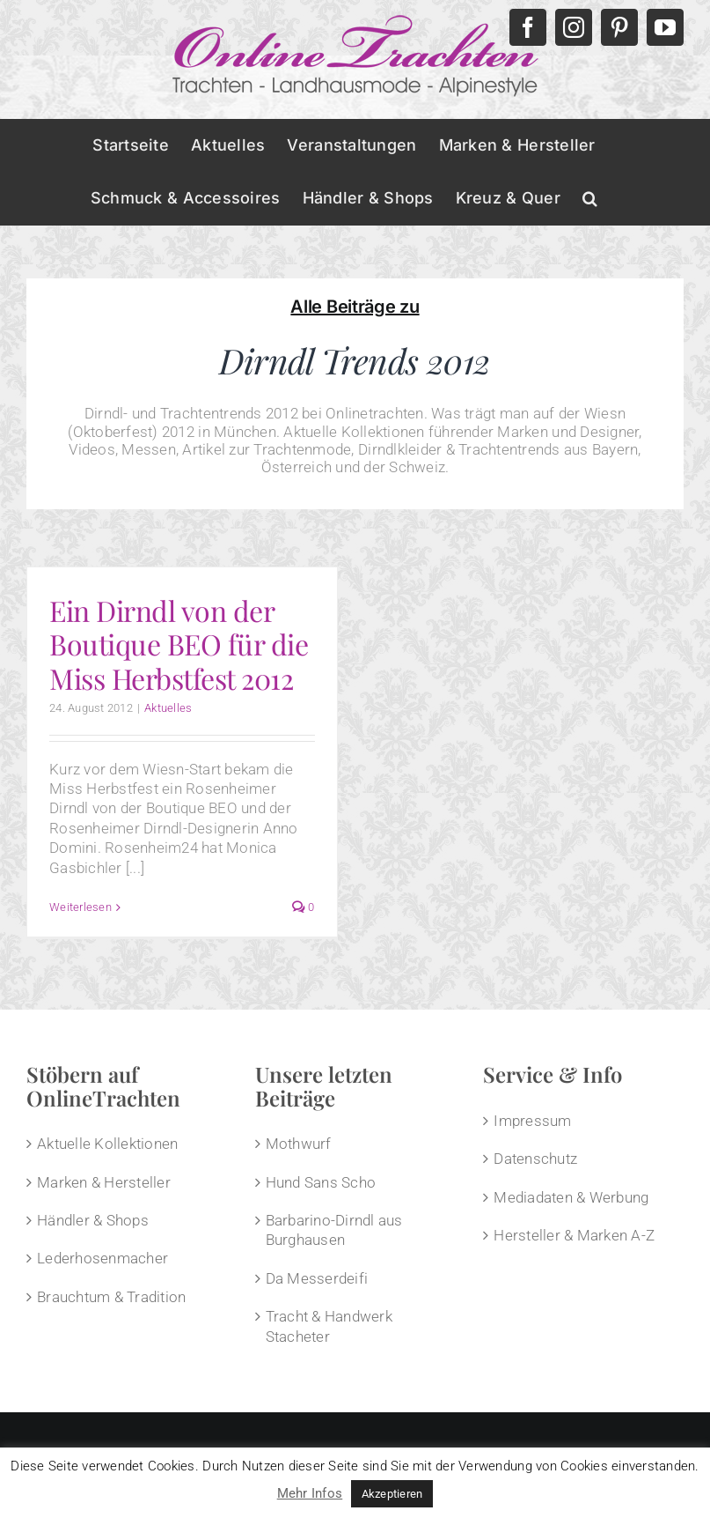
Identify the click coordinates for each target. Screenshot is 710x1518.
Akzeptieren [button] (392, 1493)
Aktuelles (168, 708)
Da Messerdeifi (317, 1278)
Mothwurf (299, 1143)
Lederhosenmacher (102, 1258)
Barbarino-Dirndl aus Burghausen (334, 1229)
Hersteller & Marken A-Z (574, 1235)
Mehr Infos (310, 1493)
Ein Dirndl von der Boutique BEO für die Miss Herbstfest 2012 (178, 644)
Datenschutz (535, 1158)
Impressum (532, 1120)
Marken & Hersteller (104, 1182)
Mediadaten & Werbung (571, 1197)
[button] (589, 198)
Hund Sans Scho (321, 1182)
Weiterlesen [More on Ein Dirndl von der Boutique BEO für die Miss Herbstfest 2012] (80, 907)
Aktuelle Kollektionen (107, 1143)
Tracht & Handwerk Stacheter (329, 1325)
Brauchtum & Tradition (111, 1297)
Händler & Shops (93, 1220)
